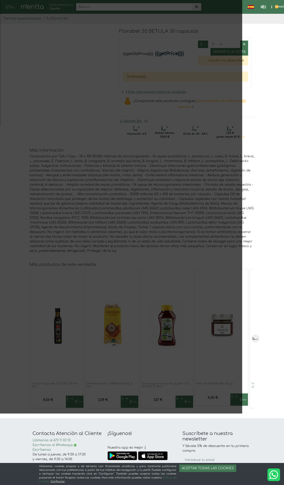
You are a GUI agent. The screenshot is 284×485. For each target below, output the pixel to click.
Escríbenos (42, 450)
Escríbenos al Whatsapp (55, 445)
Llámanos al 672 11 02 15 (52, 440)
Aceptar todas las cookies (208, 468)
